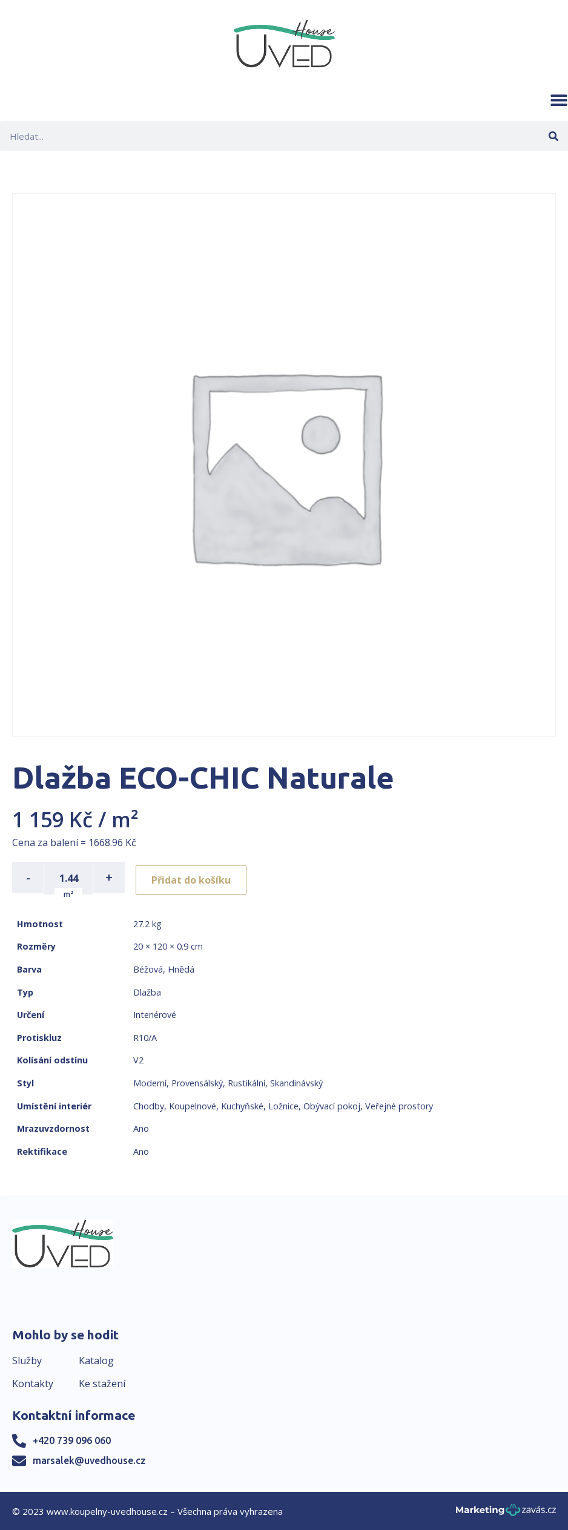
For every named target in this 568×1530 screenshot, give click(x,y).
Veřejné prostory (399, 1105)
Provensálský (197, 1082)
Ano (141, 1127)
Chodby (148, 1105)
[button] (559, 100)
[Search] (553, 136)
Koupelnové (192, 1105)
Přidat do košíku (194, 877)
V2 (138, 1059)
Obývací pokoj (331, 1105)
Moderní (150, 1082)
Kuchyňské (242, 1105)
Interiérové (154, 1013)
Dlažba (147, 991)
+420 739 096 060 (72, 1439)
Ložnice (283, 1105)
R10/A (145, 1036)
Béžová (148, 968)
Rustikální (246, 1082)
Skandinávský (296, 1082)
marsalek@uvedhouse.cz (89, 1459)
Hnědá (181, 968)
